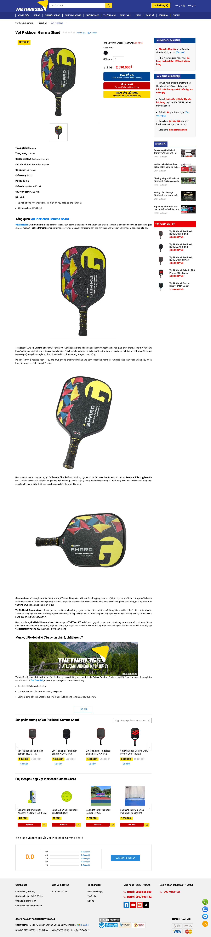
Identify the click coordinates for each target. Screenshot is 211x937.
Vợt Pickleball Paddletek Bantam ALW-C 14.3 (64, 752)
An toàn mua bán (59, 891)
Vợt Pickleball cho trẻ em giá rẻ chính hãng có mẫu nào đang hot (166, 165)
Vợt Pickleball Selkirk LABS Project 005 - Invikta (134, 752)
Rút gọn (83, 709)
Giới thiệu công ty (95, 891)
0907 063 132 (143, 896)
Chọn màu (108, 48)
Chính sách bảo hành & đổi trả (29, 896)
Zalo (205, 909)
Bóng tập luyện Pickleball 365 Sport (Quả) (65, 811)
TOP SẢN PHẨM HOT (165, 224)
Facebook (205, 916)
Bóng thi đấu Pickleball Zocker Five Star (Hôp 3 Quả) (32, 811)
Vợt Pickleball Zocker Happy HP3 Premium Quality (179, 286)
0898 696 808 (143, 891)
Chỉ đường (84, 925)
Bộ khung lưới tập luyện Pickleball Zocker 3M (132, 811)
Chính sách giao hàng (25, 891)
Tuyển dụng (92, 896)
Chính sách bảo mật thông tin (28, 906)
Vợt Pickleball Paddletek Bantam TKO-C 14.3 (30, 752)
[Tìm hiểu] (180, 52)
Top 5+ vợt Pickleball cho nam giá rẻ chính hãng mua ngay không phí (167, 208)
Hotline (205, 902)
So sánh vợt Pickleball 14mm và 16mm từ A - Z (165, 151)
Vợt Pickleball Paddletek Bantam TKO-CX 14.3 (98, 752)
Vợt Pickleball (21, 225)
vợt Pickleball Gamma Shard (49, 219)
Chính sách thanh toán (25, 901)
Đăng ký (192, 5)
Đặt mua (29, 825)
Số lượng (107, 59)
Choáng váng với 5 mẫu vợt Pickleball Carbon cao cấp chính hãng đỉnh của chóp (166, 179)
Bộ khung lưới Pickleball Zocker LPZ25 (98, 811)
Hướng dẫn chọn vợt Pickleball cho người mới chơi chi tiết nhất (165, 194)
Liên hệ (90, 901)
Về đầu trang (205, 924)
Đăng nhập (180, 5)
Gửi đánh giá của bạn (125, 858)
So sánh (92, 33)
